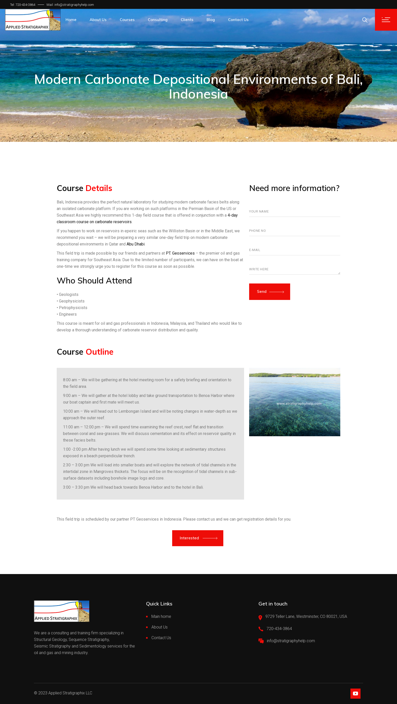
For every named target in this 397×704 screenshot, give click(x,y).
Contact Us (161, 637)
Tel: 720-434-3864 (22, 5)
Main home (161, 616)
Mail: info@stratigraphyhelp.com (70, 5)
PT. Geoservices (180, 253)
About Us (159, 627)
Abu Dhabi (136, 244)
